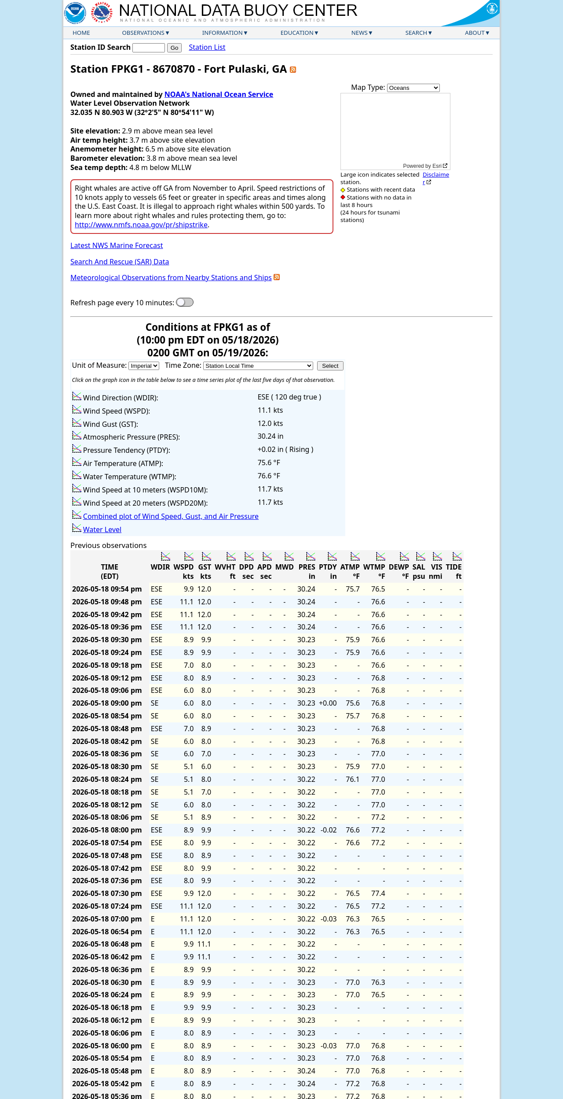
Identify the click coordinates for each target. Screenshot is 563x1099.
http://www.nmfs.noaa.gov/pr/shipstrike (141, 224)
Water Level (102, 529)
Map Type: (369, 87)
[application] (395, 131)
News (359, 33)
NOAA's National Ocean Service (219, 94)
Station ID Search (100, 47)
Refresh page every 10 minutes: (122, 302)
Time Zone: (184, 365)
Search (417, 33)
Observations (143, 33)
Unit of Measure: (100, 365)
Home (81, 33)
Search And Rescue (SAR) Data (119, 261)
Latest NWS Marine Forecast (116, 245)
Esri (437, 166)
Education (297, 33)
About (475, 33)
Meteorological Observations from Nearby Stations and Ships (171, 277)
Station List (207, 47)
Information (222, 33)
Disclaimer (436, 178)
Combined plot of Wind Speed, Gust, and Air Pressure (171, 516)
